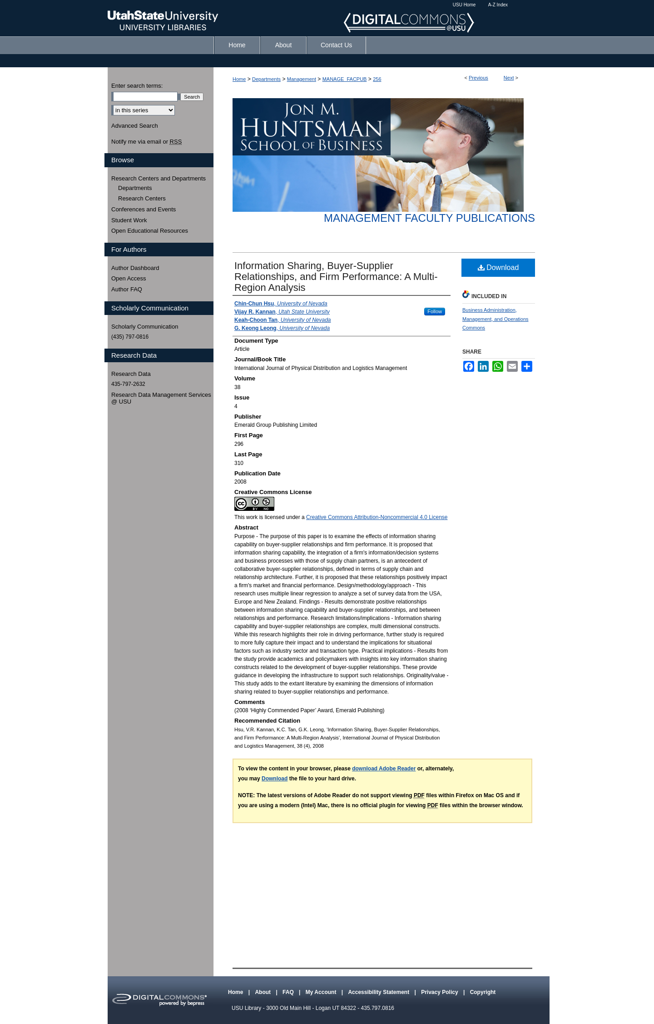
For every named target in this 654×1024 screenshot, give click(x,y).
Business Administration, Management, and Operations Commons (495, 319)
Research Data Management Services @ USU (161, 398)
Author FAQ (126, 289)
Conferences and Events (143, 209)
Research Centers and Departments (158, 178)
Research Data (131, 373)
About (263, 992)
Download (498, 267)
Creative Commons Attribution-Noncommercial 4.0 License (376, 517)
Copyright (483, 992)
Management (301, 79)
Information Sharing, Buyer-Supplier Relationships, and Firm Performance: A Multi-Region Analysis (336, 276)
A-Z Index (498, 4)
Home (239, 79)
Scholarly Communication (144, 326)
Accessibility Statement (379, 992)
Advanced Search (134, 125)
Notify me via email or (146, 141)
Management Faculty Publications (429, 218)
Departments (266, 79)
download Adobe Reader (384, 768)
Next (509, 77)
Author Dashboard (135, 268)
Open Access (128, 278)
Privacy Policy (440, 992)
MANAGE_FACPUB (344, 79)
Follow (434, 311)
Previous (478, 77)
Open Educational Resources (149, 230)
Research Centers (142, 198)
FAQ (288, 992)
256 (377, 79)
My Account (322, 992)
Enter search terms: (137, 85)
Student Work (129, 220)
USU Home (464, 4)
